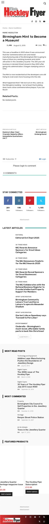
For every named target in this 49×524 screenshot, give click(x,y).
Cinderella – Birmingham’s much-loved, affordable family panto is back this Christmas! (30, 328)
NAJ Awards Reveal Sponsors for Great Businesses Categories (30, 274)
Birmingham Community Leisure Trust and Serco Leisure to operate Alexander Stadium (30, 303)
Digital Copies (22, 369)
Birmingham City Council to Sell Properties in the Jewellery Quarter (32, 406)
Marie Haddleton (15, 28)
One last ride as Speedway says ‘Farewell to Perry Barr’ (31, 316)
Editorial (19, 235)
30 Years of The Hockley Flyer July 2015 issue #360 (31, 385)
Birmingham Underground (40, 133)
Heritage (21, 414)
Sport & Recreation (23, 296)
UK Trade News (21, 244)
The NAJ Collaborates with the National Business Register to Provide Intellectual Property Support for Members (30, 288)
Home (5, 28)
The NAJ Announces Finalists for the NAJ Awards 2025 (30, 262)
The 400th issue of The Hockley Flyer (28, 373)
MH (10, 45)
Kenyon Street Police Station (31, 417)
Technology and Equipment (27, 355)
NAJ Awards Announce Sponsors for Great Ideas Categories (28, 250)
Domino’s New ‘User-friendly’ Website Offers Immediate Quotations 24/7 (13, 135)
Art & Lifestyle (22, 427)
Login (42, 159)
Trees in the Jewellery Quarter (32, 430)
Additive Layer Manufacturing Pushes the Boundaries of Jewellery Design (31, 360)
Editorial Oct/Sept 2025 (27, 238)
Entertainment (22, 323)
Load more (24, 337)
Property (21, 401)
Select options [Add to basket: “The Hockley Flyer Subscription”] (32, 492)
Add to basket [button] (6, 494)
